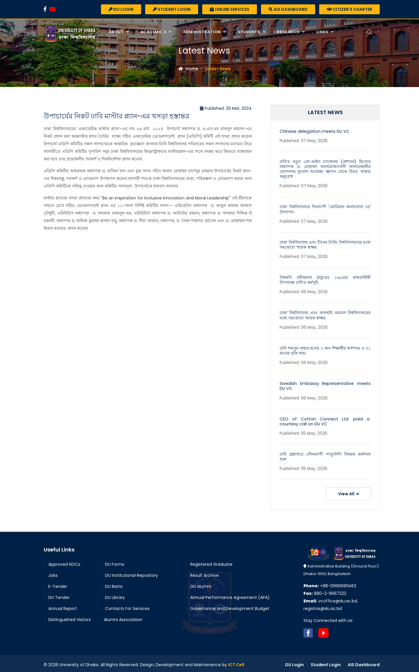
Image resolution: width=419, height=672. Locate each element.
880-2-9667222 (324, 591)
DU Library (112, 595)
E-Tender (55, 584)
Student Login (172, 9)
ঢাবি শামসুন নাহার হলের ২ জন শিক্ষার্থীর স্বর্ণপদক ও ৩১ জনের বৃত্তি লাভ (325, 349)
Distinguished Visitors (67, 617)
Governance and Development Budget (227, 606)
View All (348, 491)
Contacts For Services (125, 606)
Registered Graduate (209, 562)
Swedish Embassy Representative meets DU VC (325, 384)
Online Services (229, 9)
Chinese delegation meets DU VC (313, 131)
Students (249, 32)
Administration (202, 32)
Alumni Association (121, 617)
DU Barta (111, 584)
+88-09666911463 (329, 583)
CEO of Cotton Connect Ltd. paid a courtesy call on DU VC (325, 419)
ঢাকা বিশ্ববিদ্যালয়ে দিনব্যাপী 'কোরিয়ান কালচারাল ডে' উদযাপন (325, 209)
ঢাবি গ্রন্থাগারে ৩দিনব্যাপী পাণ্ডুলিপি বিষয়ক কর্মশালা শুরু (325, 454)
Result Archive (202, 573)
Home (188, 69)
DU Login (121, 9)
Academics (153, 32)
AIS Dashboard (288, 9)
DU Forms (112, 562)
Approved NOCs (62, 562)
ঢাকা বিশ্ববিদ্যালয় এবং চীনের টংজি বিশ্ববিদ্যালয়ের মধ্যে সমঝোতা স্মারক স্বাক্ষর (325, 243)
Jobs (51, 573)
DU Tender (57, 595)
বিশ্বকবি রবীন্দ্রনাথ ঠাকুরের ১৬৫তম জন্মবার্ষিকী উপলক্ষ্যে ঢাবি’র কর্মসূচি (325, 279)
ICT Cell (236, 662)
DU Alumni (198, 584)
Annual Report (60, 606)
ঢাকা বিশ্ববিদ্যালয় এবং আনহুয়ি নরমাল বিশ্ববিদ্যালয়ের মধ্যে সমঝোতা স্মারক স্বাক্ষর (325, 314)
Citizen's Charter (349, 9)
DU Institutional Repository (129, 573)
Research (288, 32)
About (117, 32)
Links (322, 32)
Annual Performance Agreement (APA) (228, 595)
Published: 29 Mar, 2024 (226, 108)
